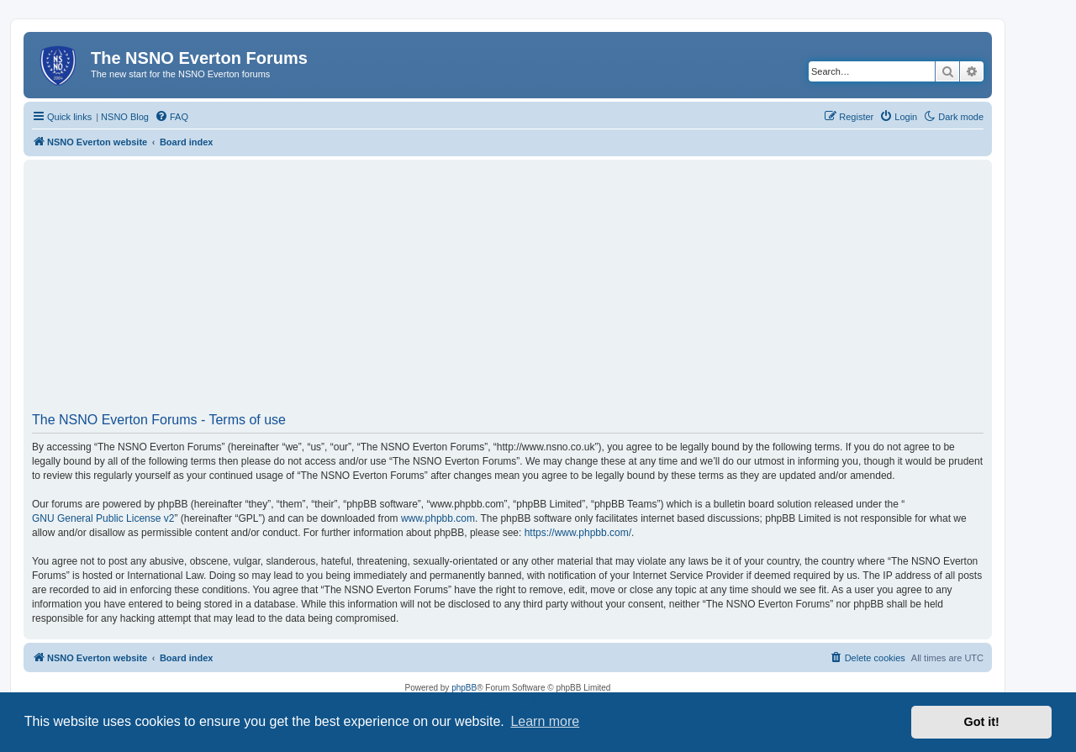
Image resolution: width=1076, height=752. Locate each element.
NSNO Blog (125, 117)
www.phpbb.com (438, 518)
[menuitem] (171, 117)
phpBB (464, 687)
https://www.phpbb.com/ (578, 533)
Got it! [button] (982, 721)
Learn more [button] (544, 721)
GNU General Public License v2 (103, 518)
